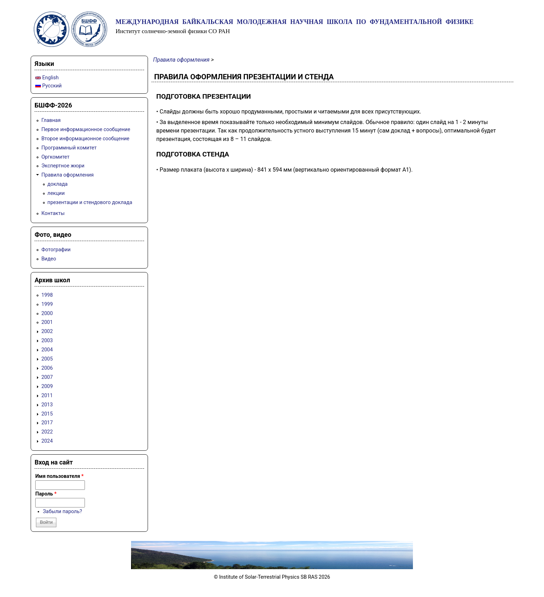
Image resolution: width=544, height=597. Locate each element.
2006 (46, 368)
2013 (46, 405)
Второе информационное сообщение (85, 139)
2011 (46, 396)
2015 (46, 414)
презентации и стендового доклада (90, 202)
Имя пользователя (59, 476)
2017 (46, 423)
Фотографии (55, 250)
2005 (46, 359)
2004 (46, 350)
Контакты (52, 213)
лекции (56, 193)
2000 (46, 313)
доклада (58, 184)
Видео (48, 259)
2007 (46, 377)
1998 (46, 295)
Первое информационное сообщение (85, 130)
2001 (46, 322)
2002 (46, 331)
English (46, 78)
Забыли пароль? (62, 512)
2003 (46, 341)
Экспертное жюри (62, 166)
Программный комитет (69, 148)
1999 (46, 304)
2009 (46, 386)
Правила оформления (181, 59)
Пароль (45, 494)
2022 (46, 432)
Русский (48, 86)
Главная (51, 120)
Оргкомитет (55, 157)
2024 (46, 441)
